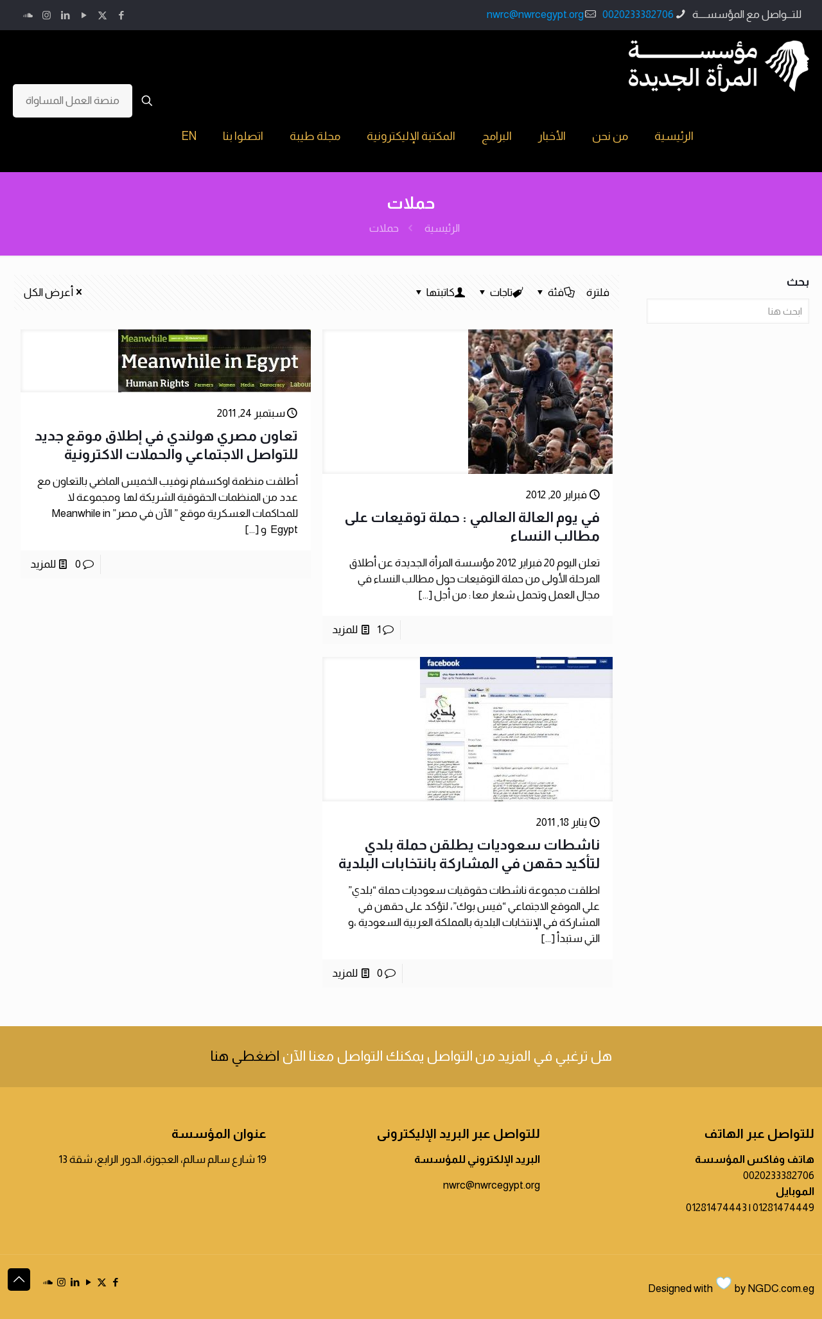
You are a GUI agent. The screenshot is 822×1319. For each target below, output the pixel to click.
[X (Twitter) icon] (102, 15)
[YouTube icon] (84, 15)
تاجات (500, 292)
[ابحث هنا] (728, 311)
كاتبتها (440, 292)
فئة (555, 292)
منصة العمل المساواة (72, 100)
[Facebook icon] (121, 15)
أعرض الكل (54, 292)
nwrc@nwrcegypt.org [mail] (535, 14)
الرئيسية (442, 228)
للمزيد (345, 630)
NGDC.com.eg (781, 1288)
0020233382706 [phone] (638, 14)
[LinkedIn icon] (65, 15)
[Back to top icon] (19, 1279)
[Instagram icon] (46, 15)
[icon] (28, 15)
